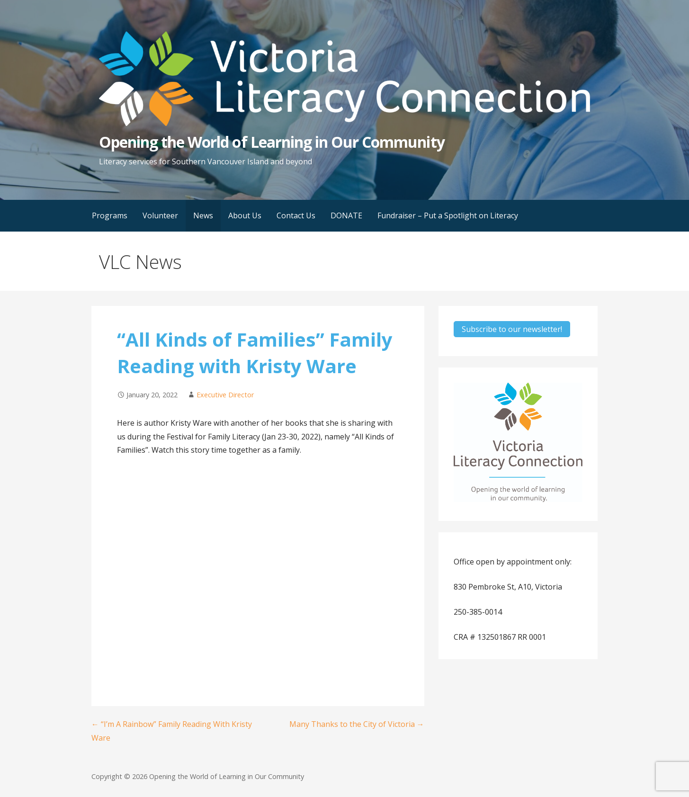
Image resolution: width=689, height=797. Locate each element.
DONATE (346, 215)
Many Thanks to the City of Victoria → (356, 724)
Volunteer (160, 215)
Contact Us (296, 215)
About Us (244, 215)
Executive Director (225, 394)
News (203, 215)
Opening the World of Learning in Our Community (272, 142)
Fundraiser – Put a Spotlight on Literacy (447, 215)
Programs (109, 215)
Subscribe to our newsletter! (512, 329)
